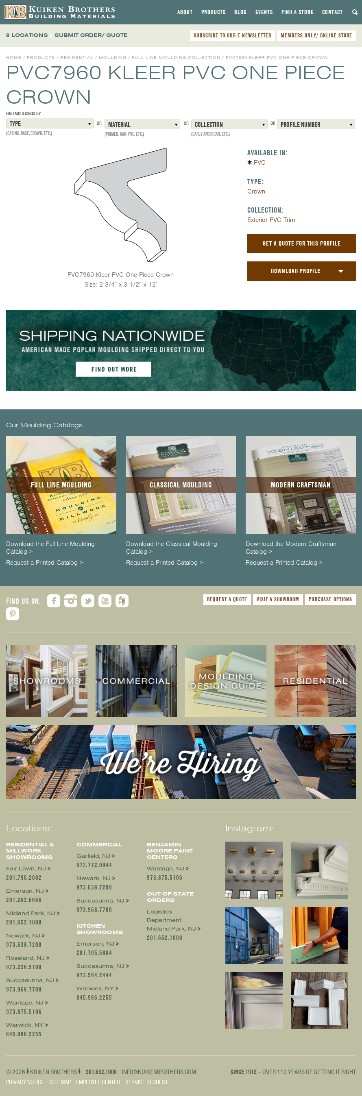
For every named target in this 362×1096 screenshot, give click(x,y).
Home (14, 57)
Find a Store (297, 12)
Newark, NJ (23, 935)
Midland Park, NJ (30, 913)
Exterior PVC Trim (271, 220)
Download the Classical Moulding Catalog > (171, 548)
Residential (77, 57)
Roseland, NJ (25, 958)
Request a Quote (227, 599)
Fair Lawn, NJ (26, 868)
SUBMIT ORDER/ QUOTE (91, 35)
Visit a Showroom (278, 599)
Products (213, 12)
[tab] (185, 12)
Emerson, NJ (25, 890)
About (185, 12)
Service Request (146, 1082)
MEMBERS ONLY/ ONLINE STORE (316, 35)
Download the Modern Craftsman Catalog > (291, 548)
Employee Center (98, 1082)
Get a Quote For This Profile (302, 243)
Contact (332, 12)
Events (264, 12)
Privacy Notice (25, 1082)
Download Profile (296, 271)
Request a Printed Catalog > (44, 563)
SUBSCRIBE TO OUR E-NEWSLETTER (232, 35)
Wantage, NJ (25, 1002)
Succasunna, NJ (30, 980)
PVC (260, 163)
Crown (256, 191)
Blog (240, 12)
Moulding (112, 57)
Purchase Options (330, 599)
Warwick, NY (25, 1025)
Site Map (60, 1082)
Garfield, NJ (93, 855)
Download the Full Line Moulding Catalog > (50, 548)
